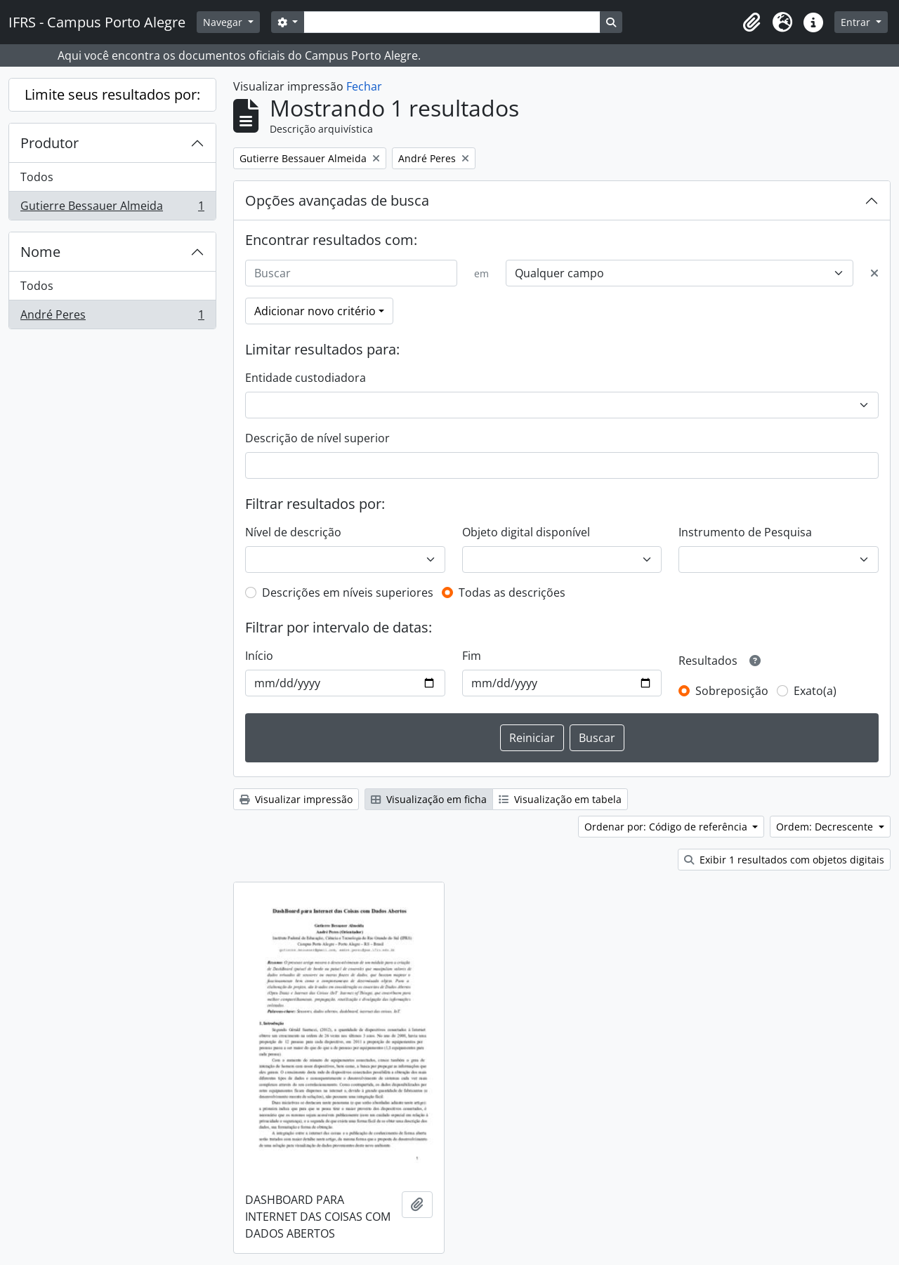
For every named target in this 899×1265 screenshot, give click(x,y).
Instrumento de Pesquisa (745, 532)
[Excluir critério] (874, 273)
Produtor (49, 142)
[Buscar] (351, 273)
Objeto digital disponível (526, 532)
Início (259, 655)
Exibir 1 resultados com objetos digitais (784, 859)
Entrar (857, 22)
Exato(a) (815, 690)
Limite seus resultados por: (112, 94)
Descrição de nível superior (317, 438)
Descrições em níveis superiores (347, 592)
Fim (471, 655)
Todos (36, 177)
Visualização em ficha (429, 799)
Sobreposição (731, 690)
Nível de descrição (293, 532)
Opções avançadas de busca (337, 200)
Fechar (364, 86)
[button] (751, 22)
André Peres (112, 317)
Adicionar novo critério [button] (315, 311)
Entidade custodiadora (305, 377)
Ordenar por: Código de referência (667, 826)
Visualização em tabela (560, 799)
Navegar (224, 22)
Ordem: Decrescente (826, 826)
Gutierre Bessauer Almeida (112, 208)
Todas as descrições (512, 592)
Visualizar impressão (296, 799)
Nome (40, 251)
